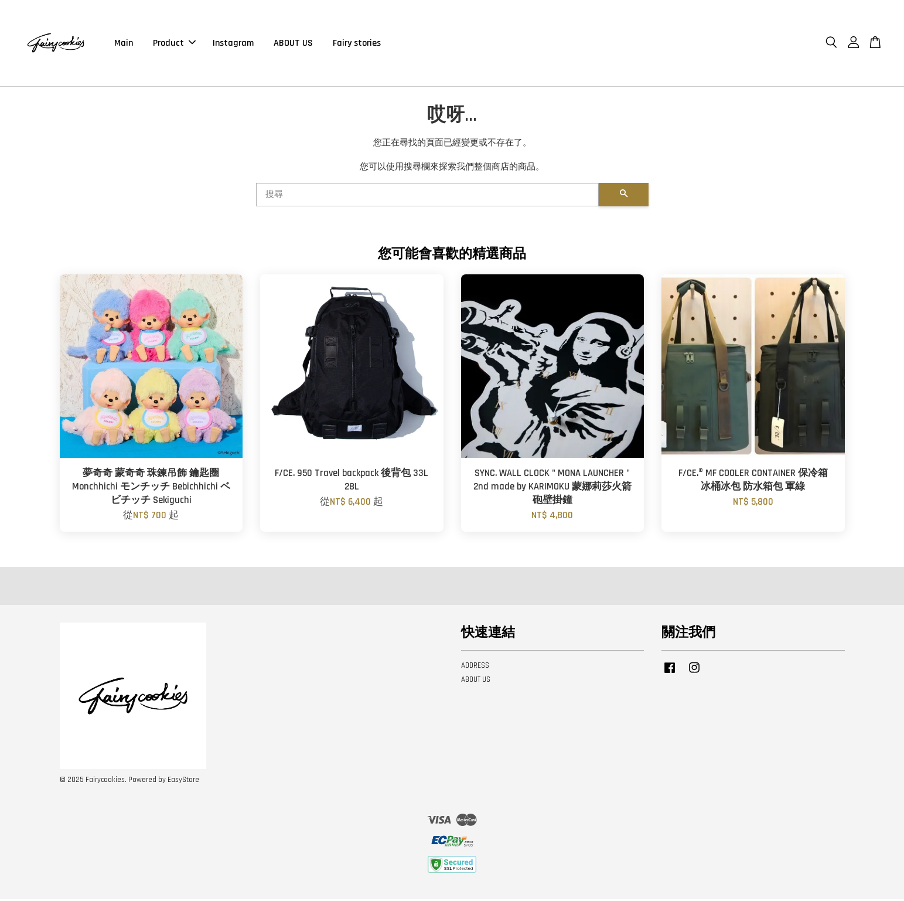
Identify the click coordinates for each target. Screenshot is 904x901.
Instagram (233, 44)
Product (174, 44)
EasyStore (183, 781)
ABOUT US (293, 44)
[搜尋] (427, 196)
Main (123, 44)
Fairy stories (357, 44)
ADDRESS (475, 667)
